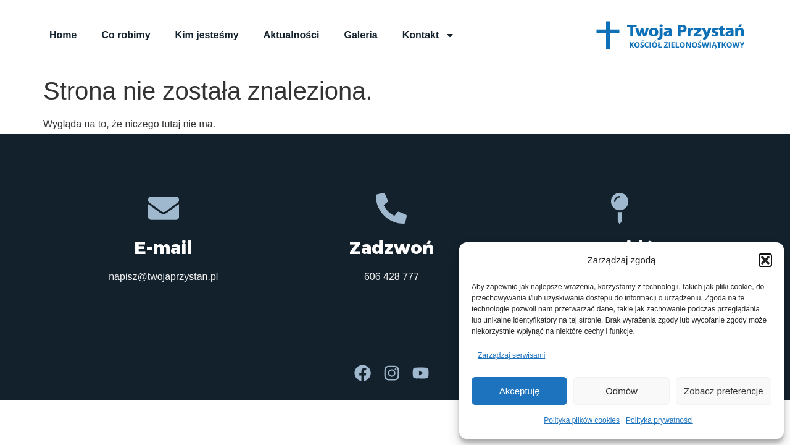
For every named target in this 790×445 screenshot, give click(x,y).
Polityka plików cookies (582, 420)
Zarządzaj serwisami (511, 355)
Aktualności (292, 35)
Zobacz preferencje (723, 391)
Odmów (621, 391)
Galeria (360, 35)
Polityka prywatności (659, 420)
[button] (765, 260)
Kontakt (428, 35)
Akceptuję (519, 391)
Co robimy (125, 35)
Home (63, 35)
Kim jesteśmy (207, 35)
